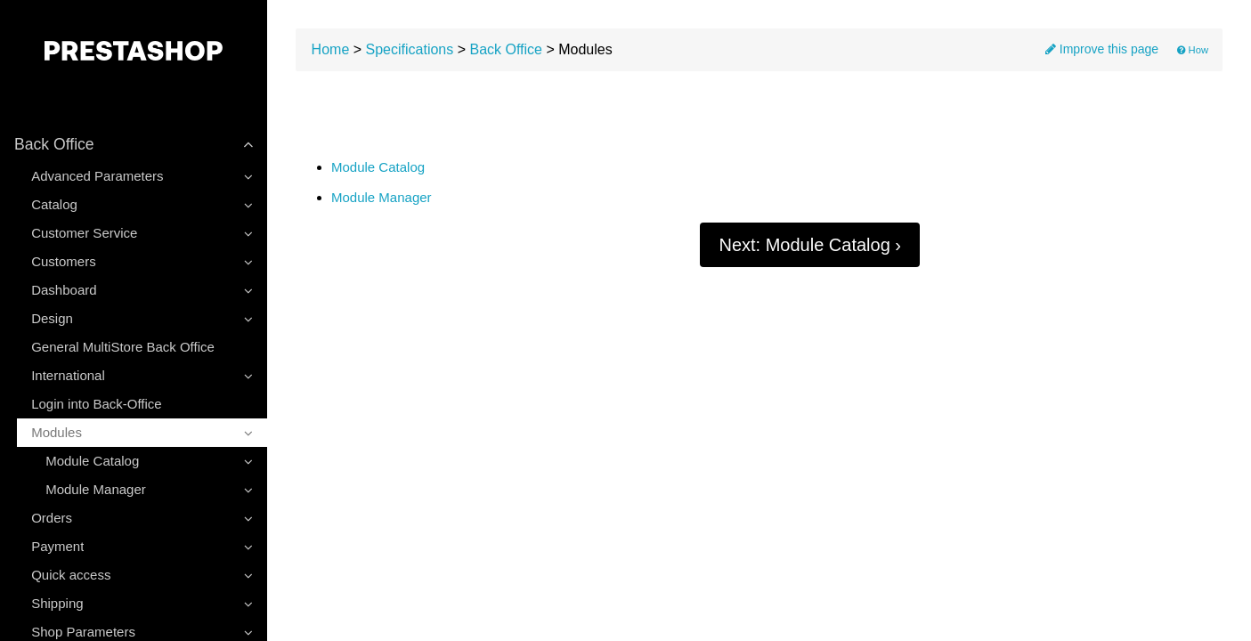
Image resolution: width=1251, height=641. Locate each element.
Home (331, 49)
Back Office (505, 49)
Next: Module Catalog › (810, 245)
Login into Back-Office (96, 403)
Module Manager (381, 198)
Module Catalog (378, 167)
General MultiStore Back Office (123, 346)
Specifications (410, 49)
